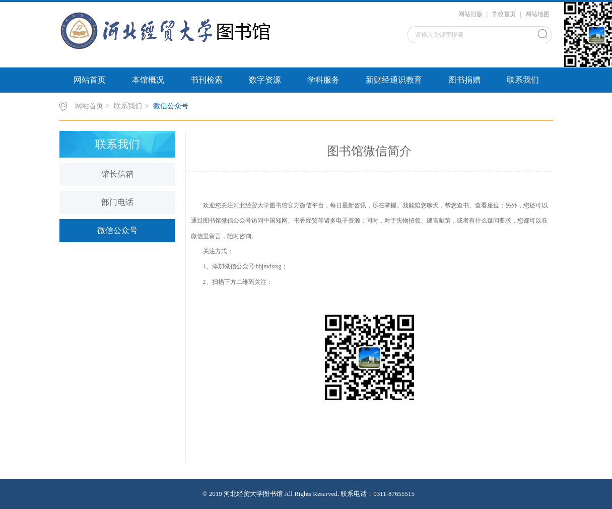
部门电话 (117, 202)
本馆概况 (148, 80)
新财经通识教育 (394, 80)
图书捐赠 (464, 80)
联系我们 (523, 80)
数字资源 (265, 80)
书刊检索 (206, 80)
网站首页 (90, 80)
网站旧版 (470, 14)
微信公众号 (170, 106)
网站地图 (537, 14)
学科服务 (323, 80)
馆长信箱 (117, 174)
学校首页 (504, 14)
